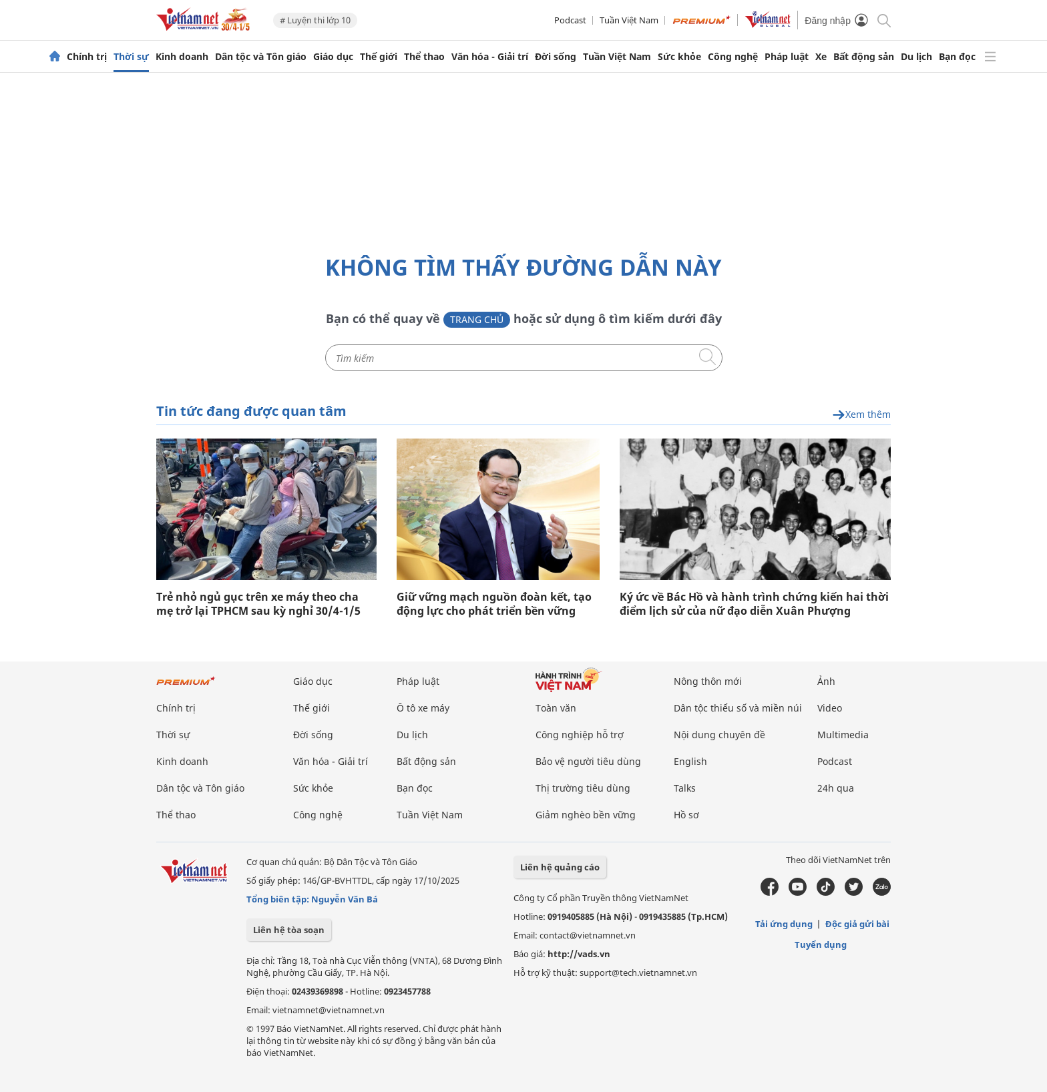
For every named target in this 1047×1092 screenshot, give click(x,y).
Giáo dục (333, 56)
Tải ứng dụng (784, 924)
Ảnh (826, 681)
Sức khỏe (679, 56)
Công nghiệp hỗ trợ (580, 734)
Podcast (570, 20)
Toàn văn (556, 708)
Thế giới (378, 56)
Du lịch (916, 56)
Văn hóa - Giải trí (489, 56)
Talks (685, 788)
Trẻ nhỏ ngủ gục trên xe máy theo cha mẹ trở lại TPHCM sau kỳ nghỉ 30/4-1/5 (258, 604)
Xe (821, 56)
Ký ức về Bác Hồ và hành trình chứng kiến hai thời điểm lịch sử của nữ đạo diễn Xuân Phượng (754, 604)
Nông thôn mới (708, 681)
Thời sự (131, 56)
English (690, 761)
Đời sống (555, 56)
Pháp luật (787, 56)
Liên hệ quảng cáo (560, 867)
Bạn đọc (957, 56)
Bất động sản (863, 56)
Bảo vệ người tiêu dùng (588, 761)
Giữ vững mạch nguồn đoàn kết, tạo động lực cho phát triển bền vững (494, 604)
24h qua (835, 788)
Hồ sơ (686, 814)
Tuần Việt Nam (629, 20)
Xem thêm (861, 415)
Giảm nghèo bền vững (586, 814)
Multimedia (843, 734)
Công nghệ (733, 56)
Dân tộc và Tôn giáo (260, 56)
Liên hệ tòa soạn (289, 930)
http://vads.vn (579, 954)
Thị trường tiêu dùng (583, 788)
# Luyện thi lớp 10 (315, 20)
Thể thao (424, 56)
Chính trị (87, 56)
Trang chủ (476, 319)
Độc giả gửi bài (857, 924)
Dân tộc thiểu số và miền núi (738, 708)
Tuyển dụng (821, 944)
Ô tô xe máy (423, 708)
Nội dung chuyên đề (719, 734)
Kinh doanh (182, 56)
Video (829, 708)
